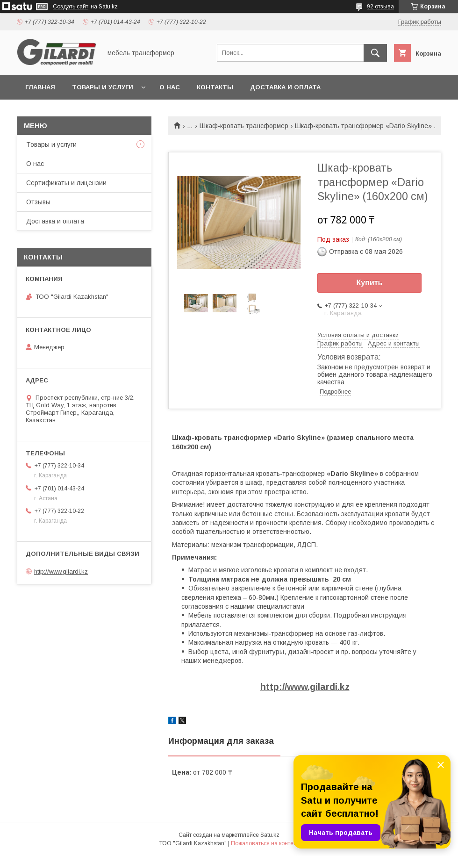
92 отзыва (380, 6)
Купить (370, 283)
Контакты (215, 87)
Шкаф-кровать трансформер (244, 125)
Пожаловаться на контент (265, 843)
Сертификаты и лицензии (66, 183)
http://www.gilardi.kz (305, 687)
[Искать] (375, 53)
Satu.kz (269, 835)
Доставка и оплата (285, 87)
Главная (40, 87)
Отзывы (38, 202)
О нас (169, 87)
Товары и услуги (102, 87)
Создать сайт (70, 6)
